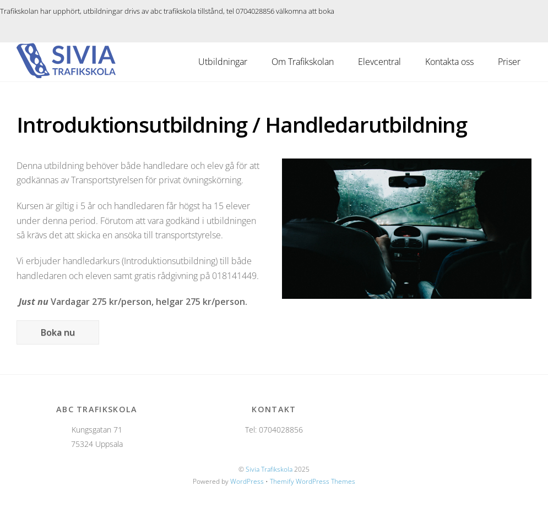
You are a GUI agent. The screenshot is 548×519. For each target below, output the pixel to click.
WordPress (247, 481)
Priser (509, 62)
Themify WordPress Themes (312, 481)
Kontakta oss (449, 62)
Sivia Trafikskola (269, 469)
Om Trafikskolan (303, 62)
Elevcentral (379, 62)
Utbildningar (222, 62)
